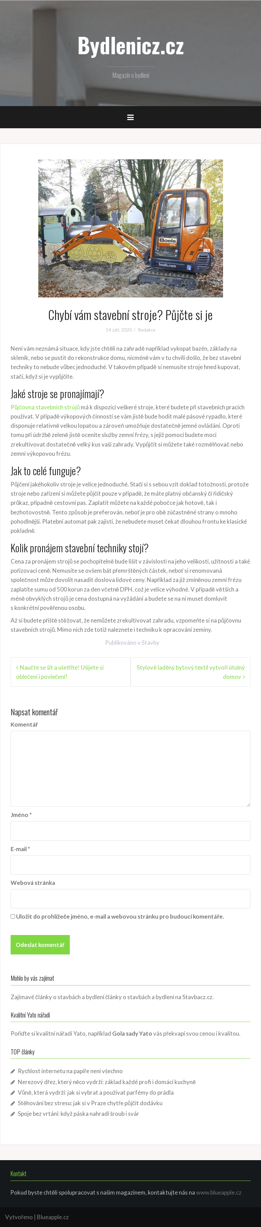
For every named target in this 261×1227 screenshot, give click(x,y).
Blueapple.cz (53, 1217)
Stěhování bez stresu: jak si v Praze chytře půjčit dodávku (90, 1103)
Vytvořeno (19, 1217)
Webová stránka (33, 882)
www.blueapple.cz (219, 1192)
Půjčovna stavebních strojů (45, 407)
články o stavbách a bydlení (139, 996)
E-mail (20, 848)
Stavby (150, 642)
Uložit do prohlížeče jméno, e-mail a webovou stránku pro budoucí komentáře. (120, 916)
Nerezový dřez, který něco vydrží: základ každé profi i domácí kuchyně (107, 1081)
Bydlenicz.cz (130, 44)
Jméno (21, 814)
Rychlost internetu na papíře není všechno (70, 1071)
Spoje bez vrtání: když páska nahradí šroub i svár (78, 1113)
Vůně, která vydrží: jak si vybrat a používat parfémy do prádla (96, 1092)
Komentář (24, 724)
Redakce (146, 330)
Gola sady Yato (132, 1033)
